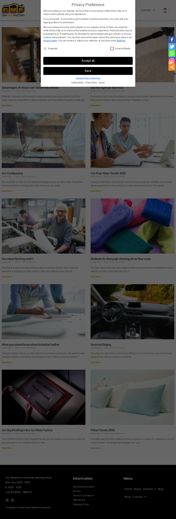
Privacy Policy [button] (91, 82)
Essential (50, 48)
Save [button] (88, 70)
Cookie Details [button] (78, 82)
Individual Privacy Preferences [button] (88, 78)
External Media (120, 48)
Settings (126, 40)
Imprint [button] (100, 82)
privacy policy (54, 40)
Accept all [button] (88, 60)
